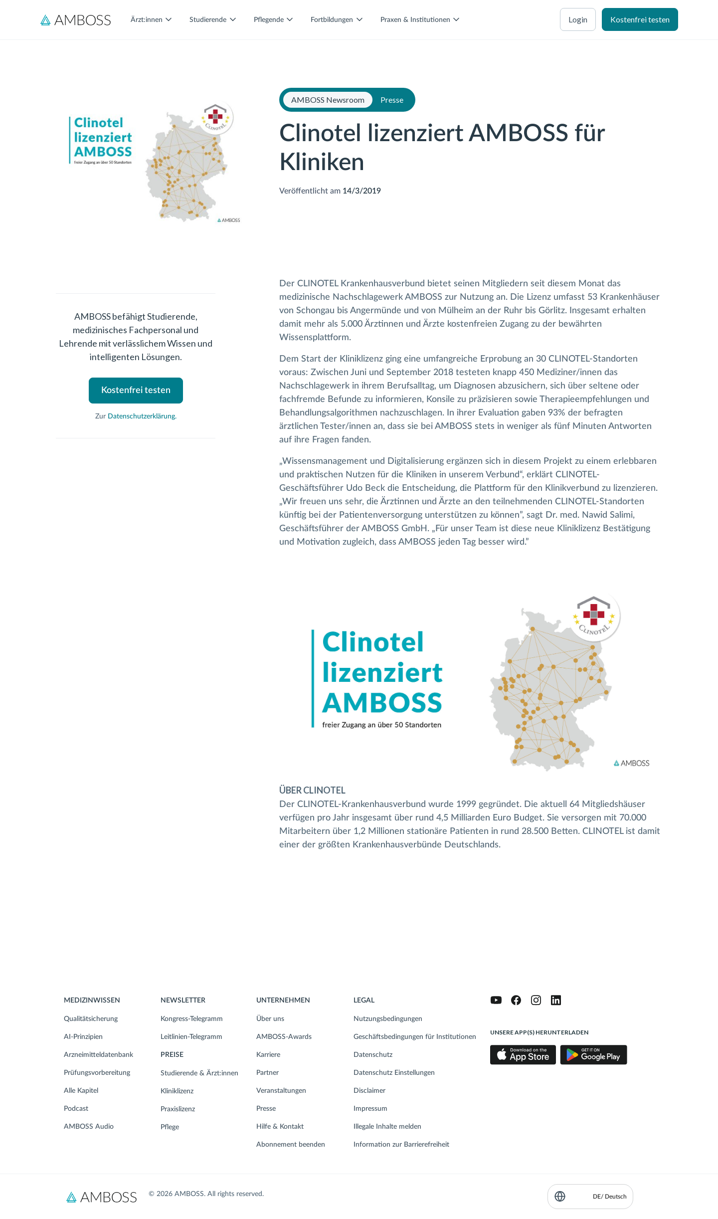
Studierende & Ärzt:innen (199, 1073)
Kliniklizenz (177, 1091)
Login (577, 19)
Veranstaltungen (281, 1090)
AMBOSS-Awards (284, 1036)
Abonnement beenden (290, 1144)
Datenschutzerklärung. (142, 416)
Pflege (170, 1127)
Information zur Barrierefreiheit (401, 1144)
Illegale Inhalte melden (387, 1126)
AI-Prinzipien (83, 1036)
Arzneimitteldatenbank (98, 1054)
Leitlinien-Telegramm (191, 1036)
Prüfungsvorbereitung (97, 1072)
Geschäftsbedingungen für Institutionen (415, 1036)
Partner (267, 1072)
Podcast (76, 1108)
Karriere (268, 1054)
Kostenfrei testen (640, 19)
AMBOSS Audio (89, 1126)
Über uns (270, 1019)
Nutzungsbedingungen (388, 1019)
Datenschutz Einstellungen (394, 1072)
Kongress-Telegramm (192, 1019)
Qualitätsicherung (91, 1019)
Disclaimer (369, 1090)
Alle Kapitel (81, 1090)
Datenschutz (373, 1054)
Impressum (370, 1108)
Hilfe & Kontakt (280, 1126)
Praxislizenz (178, 1109)
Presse (266, 1108)
